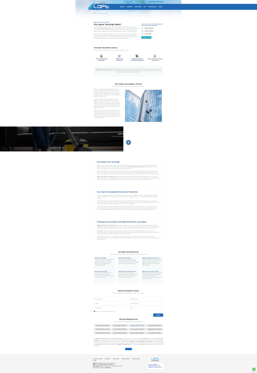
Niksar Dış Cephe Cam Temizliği (120, 329)
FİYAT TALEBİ (129, 1)
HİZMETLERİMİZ (116, 358)
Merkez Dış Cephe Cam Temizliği (102, 329)
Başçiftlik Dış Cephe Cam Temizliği (137, 325)
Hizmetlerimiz (138, 6)
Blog (145, 6)
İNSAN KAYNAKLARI (126, 358)
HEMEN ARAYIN (146, 37)
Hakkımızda (129, 6)
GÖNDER (158, 315)
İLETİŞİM (94, 360)
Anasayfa (122, 6)
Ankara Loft (96, 13)
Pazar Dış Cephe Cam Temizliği (137, 329)
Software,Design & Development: (102, 367)
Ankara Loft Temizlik (102, 7)
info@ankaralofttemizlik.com (108, 364)
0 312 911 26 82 (140, 1)
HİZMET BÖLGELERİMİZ (97, 358)
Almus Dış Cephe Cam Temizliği (102, 325)
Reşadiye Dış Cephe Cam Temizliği (154, 329)
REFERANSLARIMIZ (136, 358)
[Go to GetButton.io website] (254, 371)
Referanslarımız (152, 6)
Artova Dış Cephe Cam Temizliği (120, 325)
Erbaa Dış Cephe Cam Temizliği (154, 325)
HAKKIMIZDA (107, 358)
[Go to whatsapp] (254, 369)
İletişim (160, 6)
